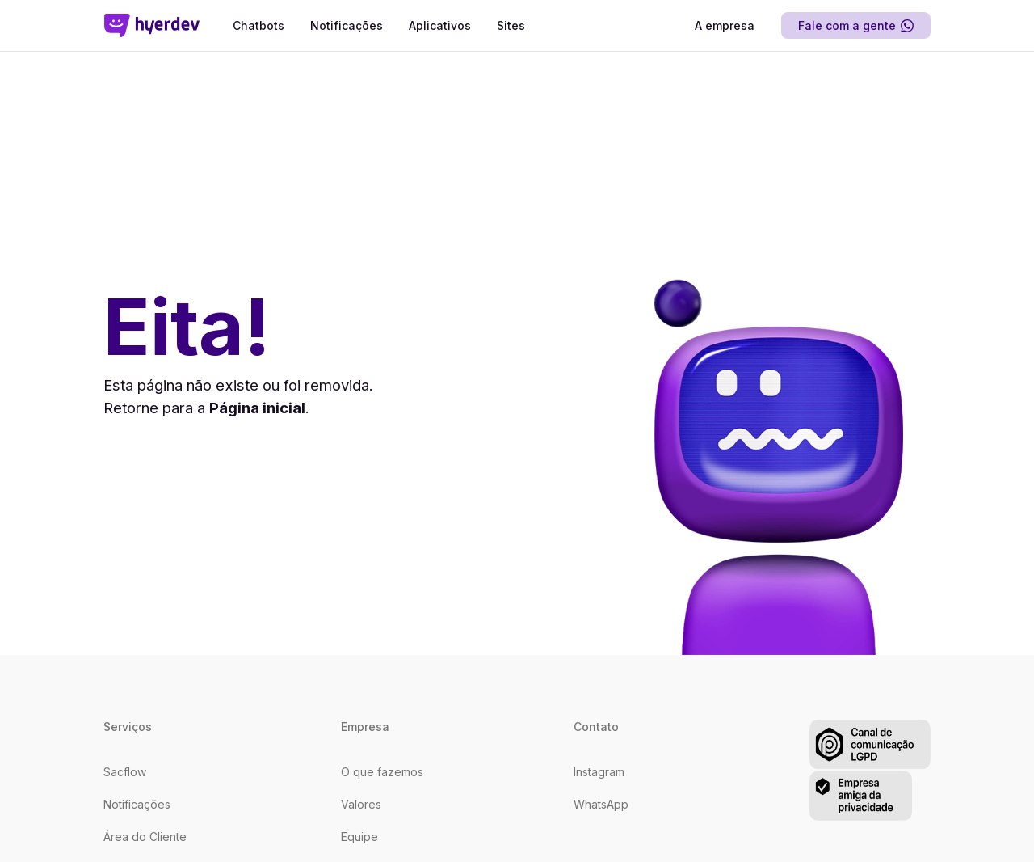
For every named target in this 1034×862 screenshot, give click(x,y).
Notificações (346, 25)
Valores (361, 804)
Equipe (359, 836)
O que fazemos (382, 772)
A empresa (724, 25)
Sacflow (124, 772)
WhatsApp (601, 804)
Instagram (599, 772)
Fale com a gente (856, 25)
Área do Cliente (145, 836)
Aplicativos (440, 25)
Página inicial (257, 407)
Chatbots (258, 25)
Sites (511, 25)
